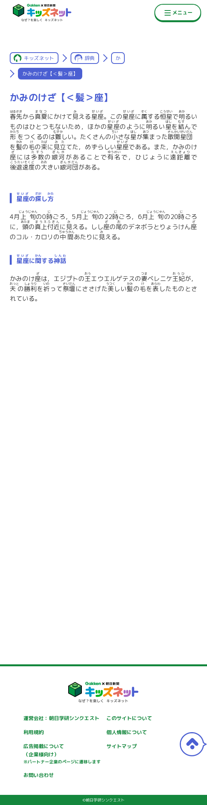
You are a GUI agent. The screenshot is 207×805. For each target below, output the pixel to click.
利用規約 (33, 732)
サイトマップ (121, 746)
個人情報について (126, 732)
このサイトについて (129, 718)
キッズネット (39, 58)
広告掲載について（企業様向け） (62, 754)
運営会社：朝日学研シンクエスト (61, 718)
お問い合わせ (38, 775)
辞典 (90, 58)
